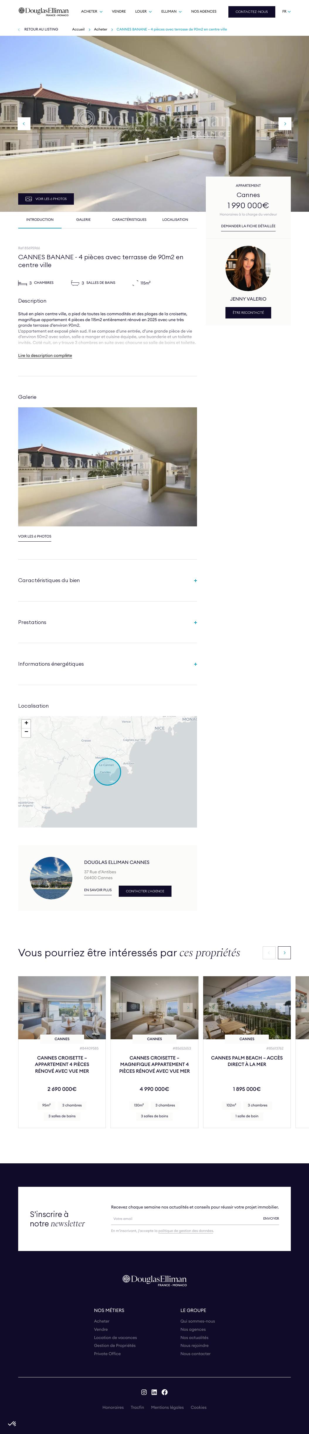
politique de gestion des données (185, 1231)
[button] (107, 771)
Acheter (100, 29)
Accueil (78, 29)
